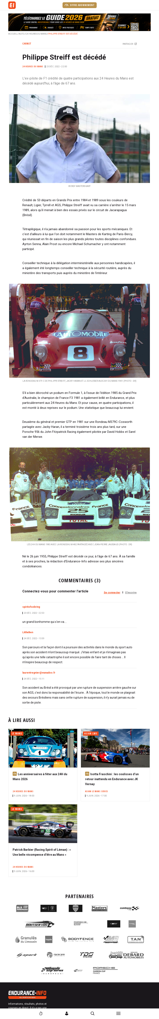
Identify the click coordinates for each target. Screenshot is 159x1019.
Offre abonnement (80, 5)
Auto (21, 34)
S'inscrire (131, 592)
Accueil (12, 34)
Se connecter (112, 592)
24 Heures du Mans (36, 34)
